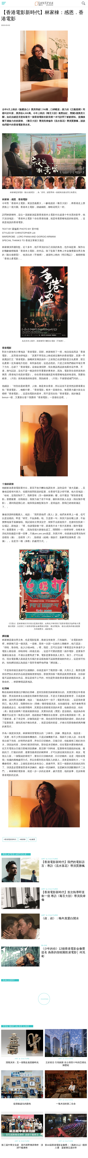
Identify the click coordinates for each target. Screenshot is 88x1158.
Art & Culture (49, 859)
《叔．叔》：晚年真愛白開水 (60, 918)
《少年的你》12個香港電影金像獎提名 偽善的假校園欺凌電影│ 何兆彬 (63, 952)
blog (44, 945)
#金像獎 (32, 839)
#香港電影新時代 (10, 839)
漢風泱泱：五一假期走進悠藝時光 (22, 1062)
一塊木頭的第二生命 (66, 1104)
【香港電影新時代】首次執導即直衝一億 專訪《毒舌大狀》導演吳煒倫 (63, 895)
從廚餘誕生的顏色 (22, 1104)
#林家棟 (23, 839)
